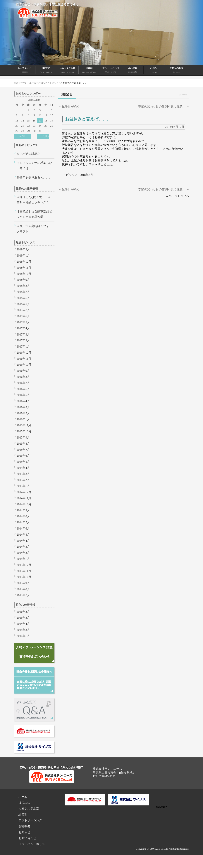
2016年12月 (24, 352)
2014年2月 (23, 552)
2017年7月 (23, 310)
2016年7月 (23, 383)
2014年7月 (23, 522)
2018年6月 (23, 298)
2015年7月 (23, 449)
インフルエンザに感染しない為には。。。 (34, 165)
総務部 (89, 70)
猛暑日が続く (69, 106)
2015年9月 (23, 437)
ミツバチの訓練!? (28, 153)
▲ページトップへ (177, 196)
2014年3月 (23, 546)
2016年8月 (23, 376)
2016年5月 (23, 395)
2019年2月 (23, 249)
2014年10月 (24, 504)
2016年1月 (23, 419)
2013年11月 (24, 571)
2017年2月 (23, 340)
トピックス (55, 83)
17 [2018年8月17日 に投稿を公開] (40, 120)
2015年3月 (23, 473)
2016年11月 (24, 358)
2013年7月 (23, 595)
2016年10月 (24, 364)
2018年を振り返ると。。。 (34, 177)
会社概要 (133, 70)
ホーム (24, 70)
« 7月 (22, 136)
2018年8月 (86, 174)
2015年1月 (23, 486)
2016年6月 (23, 389)
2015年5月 (23, 461)
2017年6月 (23, 316)
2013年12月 (24, 564)
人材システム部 (68, 70)
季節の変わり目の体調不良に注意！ (163, 106)
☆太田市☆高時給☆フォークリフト (34, 229)
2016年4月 (23, 401)
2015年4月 (23, 467)
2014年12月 (24, 492)
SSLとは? (161, 807)
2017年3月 (23, 334)
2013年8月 (23, 589)
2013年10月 (24, 577)
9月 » (46, 136)
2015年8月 (23, 443)
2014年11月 (24, 498)
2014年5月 (23, 534)
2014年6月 (23, 528)
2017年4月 (23, 328)
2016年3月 (23, 407)
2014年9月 (23, 510)
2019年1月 (23, 255)
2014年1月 (23, 558)
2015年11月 (24, 425)
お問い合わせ (177, 70)
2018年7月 (23, 292)
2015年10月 (24, 431)
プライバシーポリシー (33, 844)
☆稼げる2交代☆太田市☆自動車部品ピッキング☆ (34, 199)
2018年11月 (24, 267)
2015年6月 (23, 455)
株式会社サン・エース (25, 83)
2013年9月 (23, 583)
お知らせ (154, 70)
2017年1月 (23, 346)
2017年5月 (23, 322)
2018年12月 (24, 261)
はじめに (46, 70)
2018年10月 (24, 273)
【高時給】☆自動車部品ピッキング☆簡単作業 (34, 214)
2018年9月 (23, 279)
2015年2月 (23, 480)
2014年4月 (23, 540)
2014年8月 (23, 516)
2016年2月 (23, 413)
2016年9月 (23, 370)
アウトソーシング (111, 70)
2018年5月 (23, 304)
